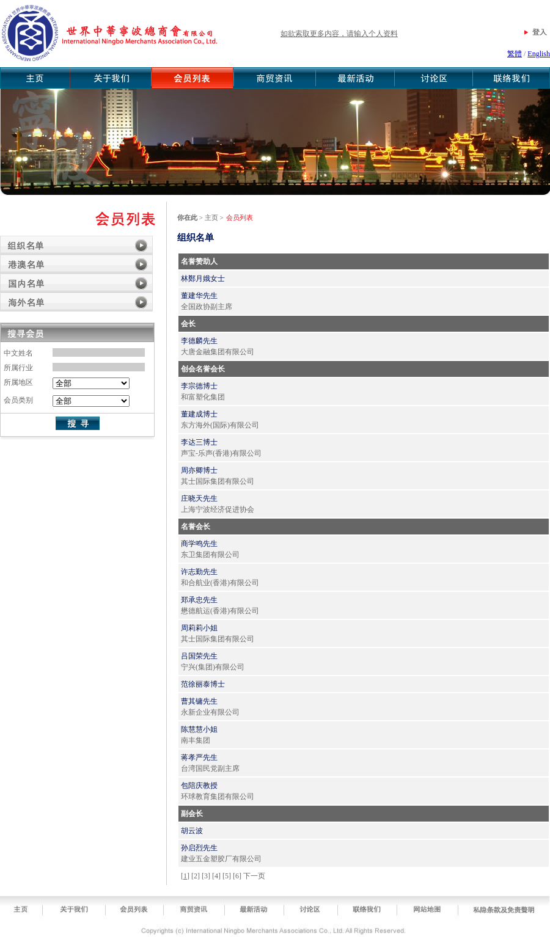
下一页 (254, 876)
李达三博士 (199, 442)
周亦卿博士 (199, 470)
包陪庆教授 (199, 785)
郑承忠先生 (199, 600)
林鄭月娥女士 (203, 278)
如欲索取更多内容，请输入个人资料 (339, 33)
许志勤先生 (199, 571)
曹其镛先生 (199, 701)
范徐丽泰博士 (203, 684)
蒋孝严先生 (199, 757)
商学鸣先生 (199, 543)
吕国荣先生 (199, 656)
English (538, 53)
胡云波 (192, 830)
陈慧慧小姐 (199, 729)
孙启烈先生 (199, 848)
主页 (211, 217)
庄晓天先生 (199, 498)
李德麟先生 (199, 341)
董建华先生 (199, 295)
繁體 (514, 53)
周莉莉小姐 (199, 628)
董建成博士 (199, 414)
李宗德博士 (199, 386)
